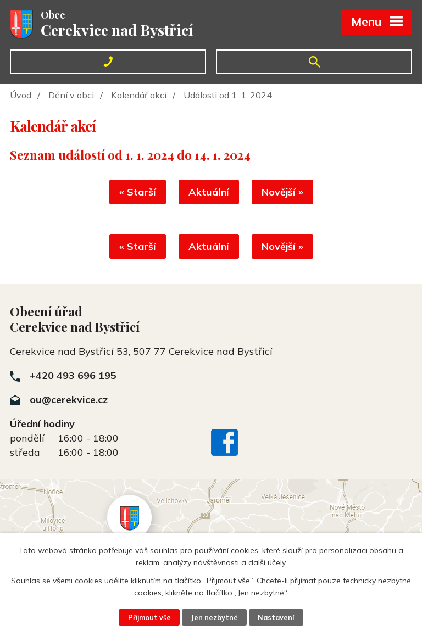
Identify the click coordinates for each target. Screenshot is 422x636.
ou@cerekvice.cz (69, 399)
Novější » (282, 192)
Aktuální (208, 192)
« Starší (137, 192)
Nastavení (276, 617)
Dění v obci (71, 95)
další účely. (267, 562)
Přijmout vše (149, 617)
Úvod (20, 95)
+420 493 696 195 (73, 375)
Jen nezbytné (214, 617)
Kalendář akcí (138, 95)
